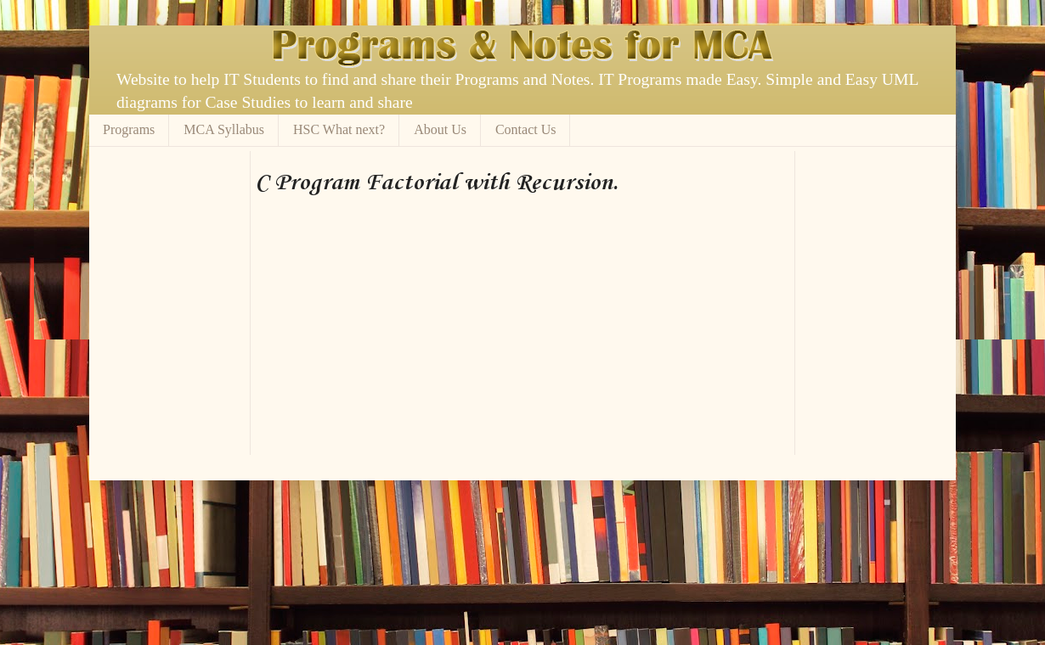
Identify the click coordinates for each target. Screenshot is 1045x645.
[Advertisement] (453, 157)
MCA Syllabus (224, 129)
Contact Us (525, 129)
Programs (129, 129)
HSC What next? (339, 129)
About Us (440, 129)
